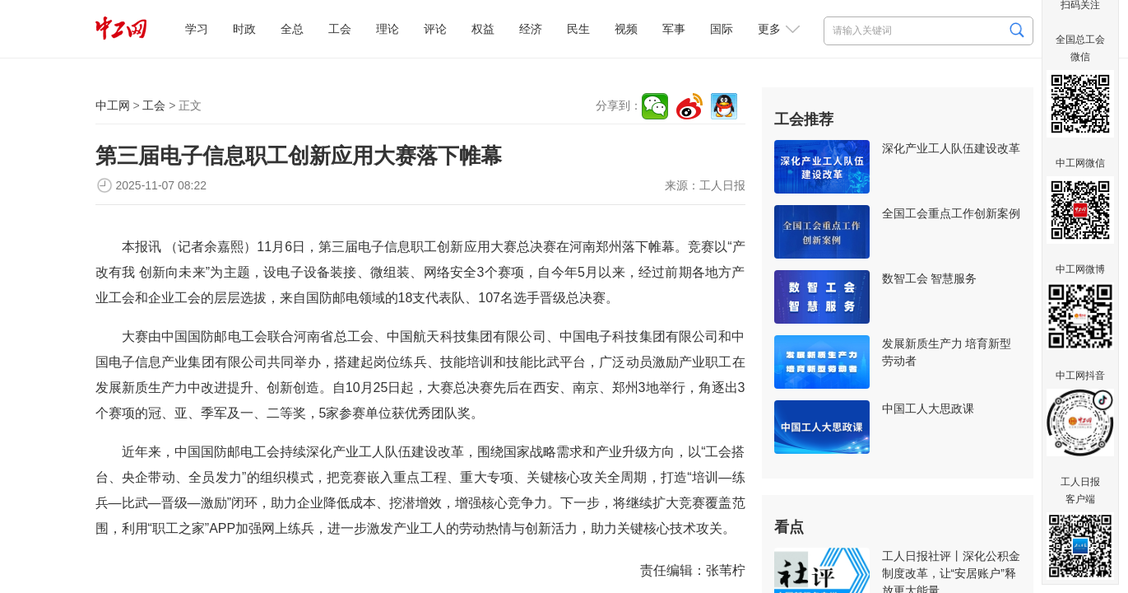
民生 (578, 28)
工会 (339, 28)
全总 (292, 28)
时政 (244, 28)
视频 (626, 28)
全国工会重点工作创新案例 (951, 213)
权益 (482, 28)
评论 (435, 28)
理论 (387, 28)
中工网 (112, 105)
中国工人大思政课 (928, 408)
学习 (196, 28)
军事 (673, 28)
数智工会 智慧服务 (929, 278)
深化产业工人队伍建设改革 (951, 148)
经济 (530, 28)
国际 (721, 28)
